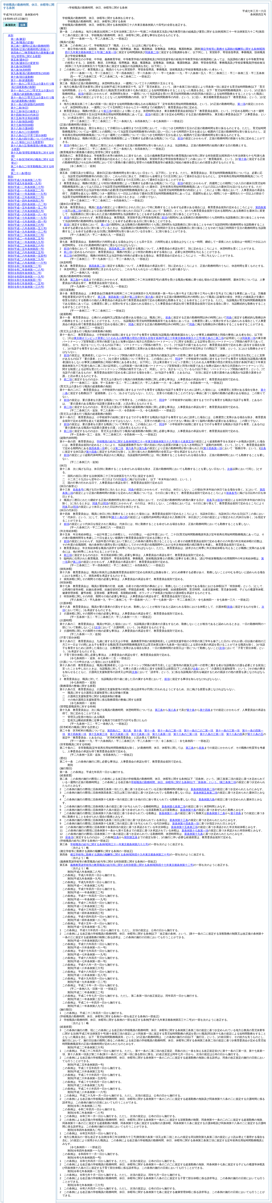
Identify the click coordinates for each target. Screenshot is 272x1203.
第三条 (74, 279)
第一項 (241, 103)
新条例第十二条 (216, 813)
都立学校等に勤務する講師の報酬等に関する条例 (120, 854)
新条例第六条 (207, 799)
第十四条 (205, 709)
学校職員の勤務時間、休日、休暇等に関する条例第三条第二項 (183, 782)
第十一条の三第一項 (228, 730)
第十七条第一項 (140, 734)
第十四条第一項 (77, 734)
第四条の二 (114, 730)
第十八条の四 (234, 734)
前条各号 (78, 489)
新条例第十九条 (193, 833)
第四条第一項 (116, 296)
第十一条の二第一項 (169, 730)
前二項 (68, 251)
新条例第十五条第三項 (184, 827)
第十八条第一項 (161, 734)
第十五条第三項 (98, 734)
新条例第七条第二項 (173, 806)
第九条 (143, 448)
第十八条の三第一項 (212, 734)
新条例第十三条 (179, 820)
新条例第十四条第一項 (185, 823)
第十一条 (149, 730)
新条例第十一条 (168, 813)
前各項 (69, 837)
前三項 (107, 110)
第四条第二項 (117, 248)
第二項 (77, 210)
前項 (80, 93)
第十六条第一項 (119, 734)
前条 (99, 207)
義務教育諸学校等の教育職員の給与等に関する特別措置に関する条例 (132, 864)
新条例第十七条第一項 (195, 830)
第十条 (242, 159)
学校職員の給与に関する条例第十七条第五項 (145, 441)
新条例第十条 (188, 809)
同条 (229, 317)
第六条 (149, 296)
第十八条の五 (255, 734)
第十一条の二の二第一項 (198, 730)
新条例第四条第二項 (203, 789)
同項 (177, 358)
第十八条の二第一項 (185, 734)
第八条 (172, 709)
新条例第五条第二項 (205, 792)
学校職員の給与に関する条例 (109, 844)
